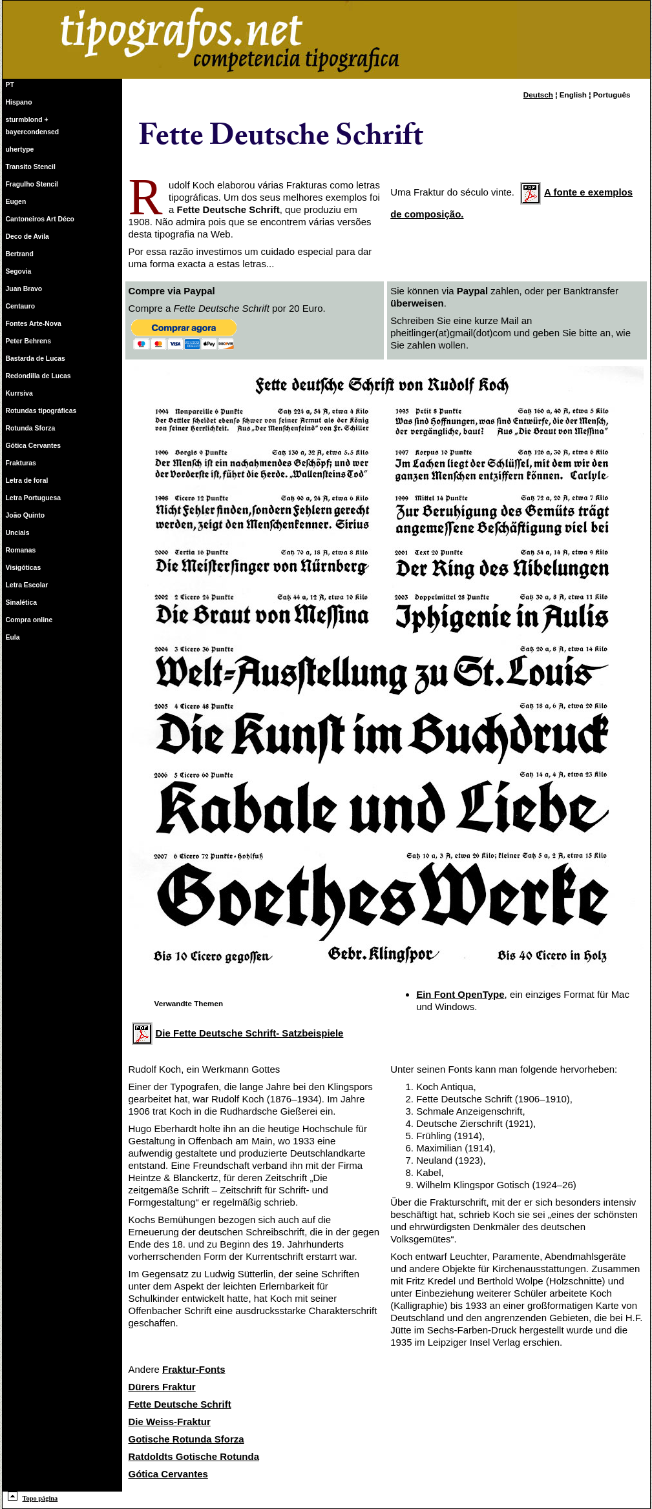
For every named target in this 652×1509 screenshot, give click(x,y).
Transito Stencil (31, 166)
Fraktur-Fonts (194, 1369)
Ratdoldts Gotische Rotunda (194, 1456)
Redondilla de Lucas (38, 376)
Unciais (18, 532)
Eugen (16, 201)
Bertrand (20, 254)
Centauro (21, 306)
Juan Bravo (24, 288)
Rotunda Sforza (31, 428)
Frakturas (21, 463)
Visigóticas (23, 567)
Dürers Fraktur (162, 1386)
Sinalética (21, 602)
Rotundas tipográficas (41, 410)
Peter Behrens (28, 341)
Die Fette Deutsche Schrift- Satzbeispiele (238, 1033)
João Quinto (25, 515)
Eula (13, 637)
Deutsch (538, 94)
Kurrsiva (19, 393)
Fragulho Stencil (32, 184)
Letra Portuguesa (33, 497)
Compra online (29, 619)
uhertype (20, 149)
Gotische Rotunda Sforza (186, 1438)
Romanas (21, 550)
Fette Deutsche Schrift (180, 1404)
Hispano (19, 102)
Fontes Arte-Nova (33, 323)
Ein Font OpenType (460, 994)
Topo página (33, 1498)
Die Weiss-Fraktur (170, 1421)
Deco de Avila (27, 236)
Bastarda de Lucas (35, 358)
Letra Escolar (27, 585)
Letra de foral (27, 480)
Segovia (19, 271)
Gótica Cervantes (33, 445)
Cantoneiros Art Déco (40, 219)
